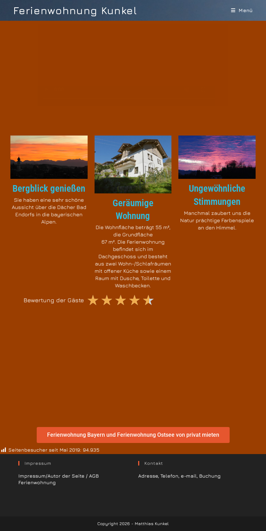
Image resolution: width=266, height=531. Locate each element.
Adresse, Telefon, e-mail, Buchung (179, 476)
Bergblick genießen (48, 188)
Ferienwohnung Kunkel (75, 10)
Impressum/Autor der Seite (51, 476)
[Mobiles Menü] (242, 10)
